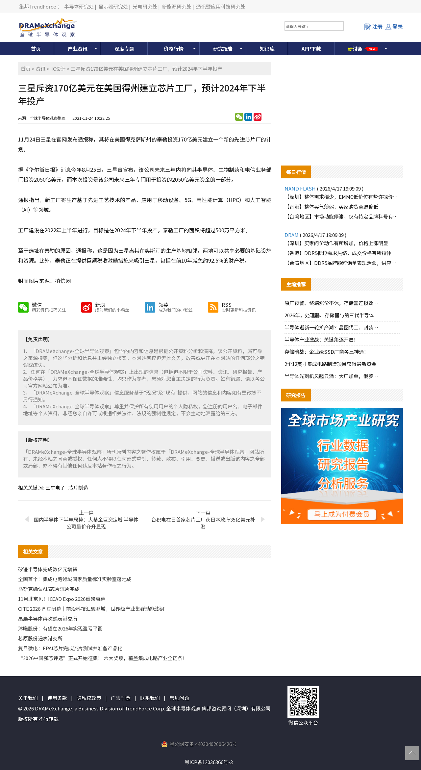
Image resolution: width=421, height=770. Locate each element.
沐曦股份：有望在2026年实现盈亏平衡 (60, 628)
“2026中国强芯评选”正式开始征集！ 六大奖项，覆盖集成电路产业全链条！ (102, 657)
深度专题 (124, 48)
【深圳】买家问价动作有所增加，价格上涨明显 (336, 243)
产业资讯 (77, 48)
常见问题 (179, 697)
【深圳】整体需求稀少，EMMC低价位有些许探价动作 (342, 196)
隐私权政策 (89, 697)
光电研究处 (145, 6)
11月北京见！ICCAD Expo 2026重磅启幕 (61, 598)
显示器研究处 (113, 6)
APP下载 (311, 48)
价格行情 (174, 48)
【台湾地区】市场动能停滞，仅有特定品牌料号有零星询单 (342, 216)
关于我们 (28, 697)
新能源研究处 (176, 6)
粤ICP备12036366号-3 (209, 761)
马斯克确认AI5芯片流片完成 (49, 588)
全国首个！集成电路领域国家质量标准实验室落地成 (75, 579)
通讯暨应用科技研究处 (220, 6)
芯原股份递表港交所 (40, 638)
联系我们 (150, 697)
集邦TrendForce (37, 6)
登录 (394, 26)
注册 (373, 26)
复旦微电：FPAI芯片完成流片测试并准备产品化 (70, 648)
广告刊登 (121, 697)
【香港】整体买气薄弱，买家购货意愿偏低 (331, 206)
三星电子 (55, 487)
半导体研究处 (79, 6)
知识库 (267, 48)
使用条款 (57, 697)
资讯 (40, 68)
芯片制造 (78, 487)
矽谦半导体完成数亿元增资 (47, 569)
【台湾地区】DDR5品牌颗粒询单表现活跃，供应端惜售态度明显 (342, 262)
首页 (36, 48)
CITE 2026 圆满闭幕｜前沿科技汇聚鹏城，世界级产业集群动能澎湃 (91, 608)
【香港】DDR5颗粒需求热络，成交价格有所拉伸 (338, 252)
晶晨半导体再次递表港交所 (47, 618)
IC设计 (58, 68)
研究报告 (223, 48)
